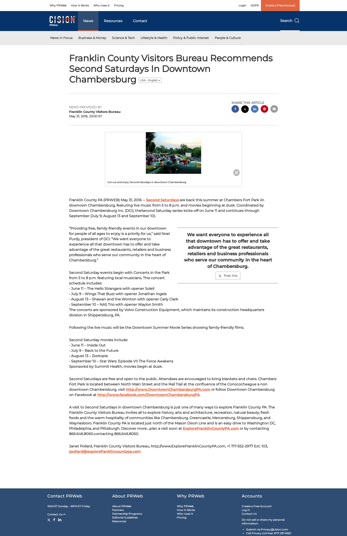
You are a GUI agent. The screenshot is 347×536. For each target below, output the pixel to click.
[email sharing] (274, 109)
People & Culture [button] (228, 38)
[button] (173, 153)
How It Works (80, 5)
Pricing (118, 5)
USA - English (150, 80)
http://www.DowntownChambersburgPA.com (168, 389)
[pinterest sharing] (264, 109)
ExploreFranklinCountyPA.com (211, 428)
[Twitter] (49, 519)
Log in (246, 510)
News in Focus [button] (61, 38)
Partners (118, 510)
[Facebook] (54, 519)
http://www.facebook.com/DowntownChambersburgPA (148, 395)
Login (242, 5)
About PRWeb (121, 506)
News (88, 21)
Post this (227, 276)
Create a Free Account (280, 5)
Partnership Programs (127, 513)
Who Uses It (101, 5)
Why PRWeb (58, 5)
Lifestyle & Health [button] (154, 38)
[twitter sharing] (245, 109)
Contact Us (56, 514)
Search (290, 21)
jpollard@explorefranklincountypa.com (105, 451)
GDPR (255, 5)
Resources (113, 21)
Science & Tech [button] (123, 38)
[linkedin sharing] (254, 109)
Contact (140, 21)
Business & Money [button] (92, 38)
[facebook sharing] (235, 109)
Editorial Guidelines (125, 517)
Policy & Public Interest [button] (191, 38)
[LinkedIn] (60, 519)
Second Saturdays (162, 200)
